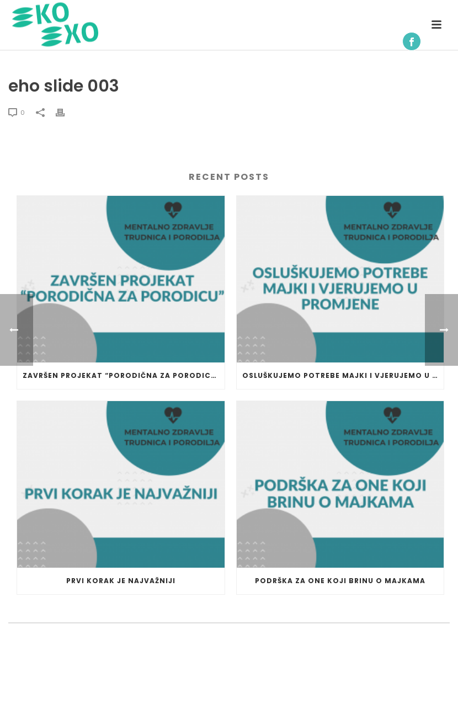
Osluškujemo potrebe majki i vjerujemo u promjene (343, 375)
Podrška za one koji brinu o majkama (340, 580)
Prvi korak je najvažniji (120, 580)
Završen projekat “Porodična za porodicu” (121, 375)
